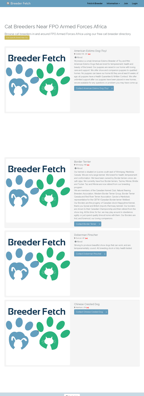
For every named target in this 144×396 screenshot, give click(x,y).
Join (126, 3)
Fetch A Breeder (95, 3)
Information (113, 3)
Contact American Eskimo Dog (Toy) (92, 88)
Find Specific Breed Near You (17, 38)
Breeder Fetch (19, 3)
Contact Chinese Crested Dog (89, 312)
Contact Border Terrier (86, 224)
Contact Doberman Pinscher (88, 254)
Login (134, 3)
